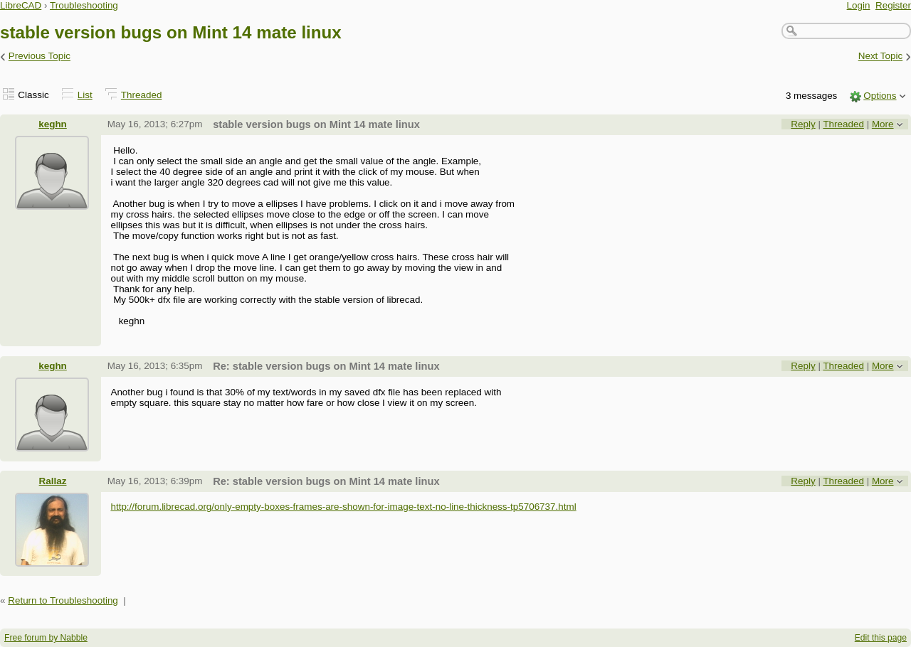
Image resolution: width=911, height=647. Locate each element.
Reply (803, 124)
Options (879, 95)
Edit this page (881, 638)
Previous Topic (39, 56)
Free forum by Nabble (46, 638)
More (883, 124)
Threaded (141, 95)
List (85, 95)
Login (858, 5)
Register (893, 5)
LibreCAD (20, 5)
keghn (52, 124)
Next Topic (880, 56)
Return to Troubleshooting (63, 600)
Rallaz (53, 481)
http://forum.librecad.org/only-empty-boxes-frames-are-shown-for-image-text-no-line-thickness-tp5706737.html (343, 506)
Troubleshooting (84, 5)
